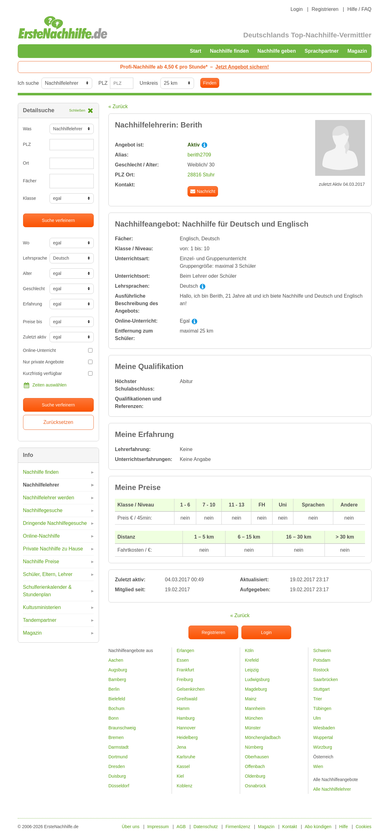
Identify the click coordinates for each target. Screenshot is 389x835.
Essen (183, 660)
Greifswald (187, 698)
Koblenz (184, 785)
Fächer (30, 180)
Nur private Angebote (58, 361)
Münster (253, 727)
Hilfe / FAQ (359, 9)
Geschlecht (34, 288)
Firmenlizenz (237, 826)
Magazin (357, 51)
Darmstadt (118, 747)
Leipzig (252, 669)
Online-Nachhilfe (41, 536)
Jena (181, 747)
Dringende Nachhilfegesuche (55, 523)
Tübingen (322, 708)
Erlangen (185, 650)
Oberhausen (257, 756)
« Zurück (118, 106)
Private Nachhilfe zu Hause (53, 548)
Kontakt (289, 826)
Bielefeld (116, 698)
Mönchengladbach (262, 737)
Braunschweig (122, 727)
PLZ (102, 83)
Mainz (250, 698)
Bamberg (117, 679)
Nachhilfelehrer (41, 484)
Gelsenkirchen (191, 689)
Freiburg (185, 679)
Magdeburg (256, 689)
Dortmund (117, 756)
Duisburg (117, 776)
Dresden (116, 766)
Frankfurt (185, 669)
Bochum (116, 708)
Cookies (364, 826)
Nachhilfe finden (229, 51)
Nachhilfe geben (276, 51)
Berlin (114, 689)
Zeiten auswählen (45, 385)
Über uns (131, 826)
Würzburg (322, 747)
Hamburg (186, 718)
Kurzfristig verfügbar (58, 373)
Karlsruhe (186, 756)
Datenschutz (205, 826)
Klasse (29, 198)
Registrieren (324, 9)
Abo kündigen (318, 826)
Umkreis (149, 83)
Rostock (321, 669)
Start (195, 51)
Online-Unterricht (58, 350)
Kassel (183, 766)
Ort (26, 163)
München (254, 718)
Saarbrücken (325, 679)
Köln (249, 650)
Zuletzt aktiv (34, 336)
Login (297, 9)
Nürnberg (254, 747)
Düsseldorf (118, 785)
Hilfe (343, 826)
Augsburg (117, 669)
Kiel (180, 776)
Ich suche (28, 83)
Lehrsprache (34, 258)
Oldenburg (255, 776)
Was (27, 128)
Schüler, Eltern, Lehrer (48, 574)
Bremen (116, 737)
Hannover (186, 727)
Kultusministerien (42, 607)
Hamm (183, 708)
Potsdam (321, 660)
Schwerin (322, 650)
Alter (27, 273)
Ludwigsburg (257, 679)
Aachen (115, 660)
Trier (317, 698)
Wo (26, 242)
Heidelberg (187, 737)
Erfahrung (32, 303)
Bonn (113, 718)
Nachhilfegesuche (43, 510)
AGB (181, 826)
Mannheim (255, 708)
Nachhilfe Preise (41, 561)
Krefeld (252, 660)
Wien (318, 766)
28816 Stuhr (201, 174)
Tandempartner (40, 620)
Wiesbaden (324, 727)
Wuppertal (323, 737)
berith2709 (199, 154)
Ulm (317, 718)
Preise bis (32, 321)
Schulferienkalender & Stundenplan (47, 590)
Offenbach (255, 766)
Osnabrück (255, 785)
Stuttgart (321, 689)
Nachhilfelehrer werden (48, 497)
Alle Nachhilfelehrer (332, 789)
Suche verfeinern (58, 220)
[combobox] (72, 181)
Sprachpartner (322, 51)
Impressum (158, 826)
